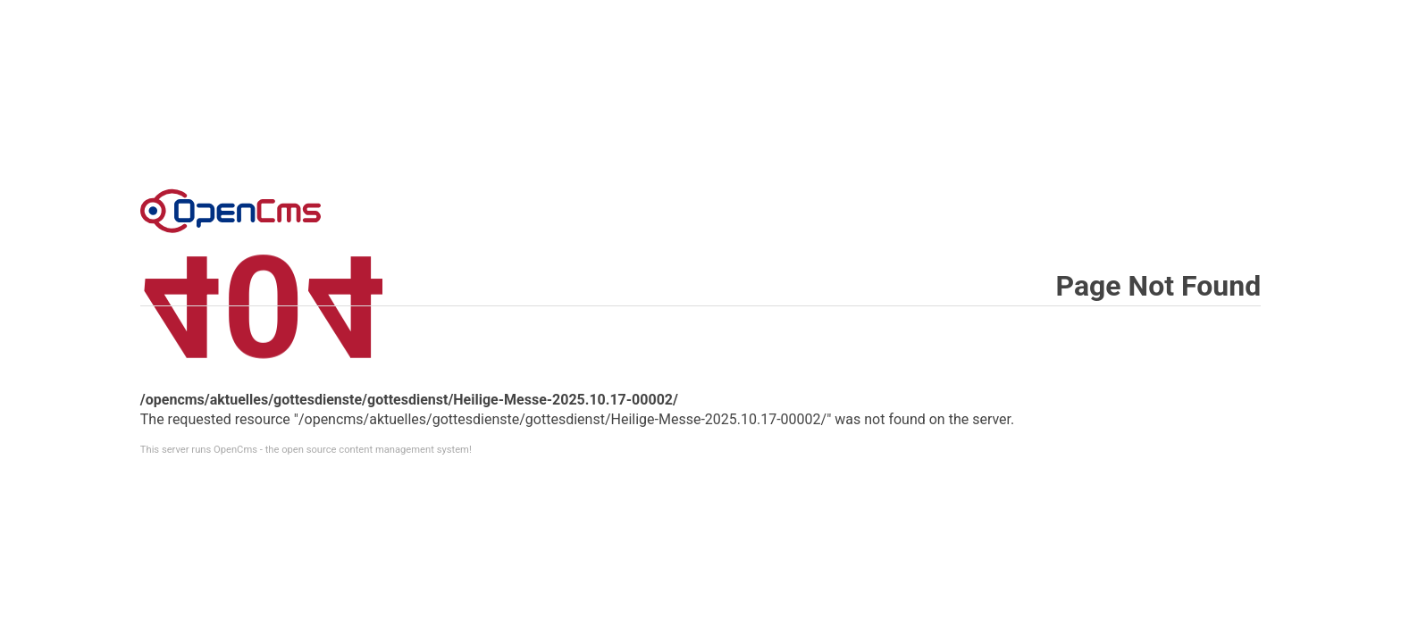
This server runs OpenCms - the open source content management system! (306, 450)
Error (230, 210)
